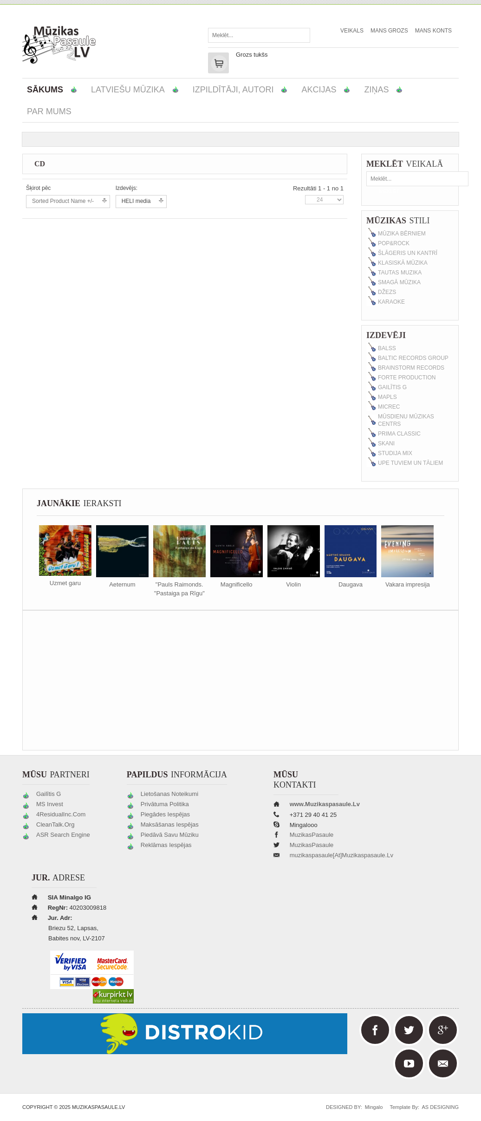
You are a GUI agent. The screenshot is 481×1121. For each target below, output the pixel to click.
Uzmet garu (65, 583)
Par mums (49, 111)
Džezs (387, 292)
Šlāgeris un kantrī (407, 253)
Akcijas (318, 89)
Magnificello (237, 584)
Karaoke (391, 302)
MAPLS (387, 397)
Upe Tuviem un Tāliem (410, 463)
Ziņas (376, 89)
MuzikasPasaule (312, 834)
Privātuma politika (165, 804)
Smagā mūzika (399, 282)
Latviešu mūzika (128, 89)
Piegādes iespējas (165, 814)
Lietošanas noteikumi (169, 793)
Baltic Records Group (413, 358)
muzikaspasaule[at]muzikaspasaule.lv (341, 855)
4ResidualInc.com (60, 814)
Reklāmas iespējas (166, 844)
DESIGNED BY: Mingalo (352, 1107)
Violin (293, 584)
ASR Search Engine (63, 834)
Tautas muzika (400, 272)
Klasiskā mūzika (403, 263)
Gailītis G (392, 387)
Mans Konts (433, 30)
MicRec (389, 407)
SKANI (386, 443)
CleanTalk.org (55, 824)
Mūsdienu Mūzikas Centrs (406, 420)
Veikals (352, 30)
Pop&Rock (394, 243)
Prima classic (399, 433)
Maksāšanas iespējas (170, 824)
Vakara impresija (407, 584)
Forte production (407, 377)
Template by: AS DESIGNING (421, 1107)
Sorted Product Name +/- (63, 201)
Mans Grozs (389, 30)
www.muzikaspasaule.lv (325, 804)
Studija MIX (395, 453)
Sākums (45, 89)
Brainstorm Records (411, 368)
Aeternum (122, 584)
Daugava (350, 584)
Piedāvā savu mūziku (170, 834)
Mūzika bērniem (402, 233)
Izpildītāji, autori (233, 89)
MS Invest (49, 804)
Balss (387, 348)
